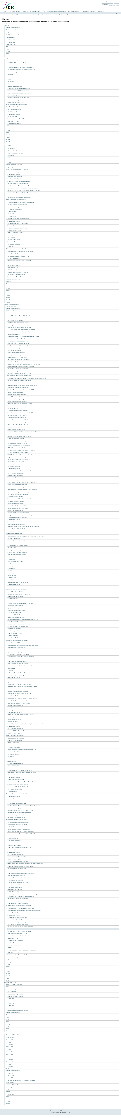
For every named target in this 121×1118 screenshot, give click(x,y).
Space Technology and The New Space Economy (18, 703)
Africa (8, 83)
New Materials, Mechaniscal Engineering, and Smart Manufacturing (22, 188)
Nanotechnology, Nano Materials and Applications (18, 594)
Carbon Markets (11, 586)
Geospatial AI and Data (12, 721)
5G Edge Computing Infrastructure (15, 475)
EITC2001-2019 (11, 39)
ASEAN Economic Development (14, 269)
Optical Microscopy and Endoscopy (15, 682)
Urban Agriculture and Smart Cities (15, 880)
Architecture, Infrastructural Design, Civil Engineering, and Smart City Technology (24, 863)
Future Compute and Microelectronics (16, 352)
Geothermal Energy (11, 575)
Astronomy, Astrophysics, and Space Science (17, 705)
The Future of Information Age (14, 109)
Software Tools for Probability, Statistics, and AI (18, 919)
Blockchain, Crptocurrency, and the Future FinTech (19, 373)
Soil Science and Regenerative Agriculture (17, 745)
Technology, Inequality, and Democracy (16, 276)
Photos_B (8, 1019)
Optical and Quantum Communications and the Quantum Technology (23, 526)
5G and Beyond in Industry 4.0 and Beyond (17, 824)
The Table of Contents (15, 11)
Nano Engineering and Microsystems (15, 596)
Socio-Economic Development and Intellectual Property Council (21, 69)
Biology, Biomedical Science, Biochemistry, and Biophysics (20, 656)
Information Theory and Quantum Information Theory (19, 403)
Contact (116, 1)
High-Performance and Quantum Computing (16, 487)
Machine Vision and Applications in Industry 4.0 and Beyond (21, 831)
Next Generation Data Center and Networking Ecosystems (20, 366)
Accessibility (111, 1)
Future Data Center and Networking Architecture (18, 343)
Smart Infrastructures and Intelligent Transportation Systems (21, 873)
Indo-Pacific (10, 77)
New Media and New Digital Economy (16, 178)
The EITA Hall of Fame (11, 44)
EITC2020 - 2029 (11, 42)
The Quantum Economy (12, 241)
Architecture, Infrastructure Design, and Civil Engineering (20, 866)
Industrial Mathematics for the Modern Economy (17, 784)
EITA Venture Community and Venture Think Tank (18, 88)
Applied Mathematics (12, 791)
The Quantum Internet (12, 408)
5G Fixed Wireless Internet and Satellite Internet (18, 447)
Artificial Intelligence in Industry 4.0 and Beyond (18, 826)
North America (10, 74)
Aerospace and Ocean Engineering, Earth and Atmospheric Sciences (21, 698)
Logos (8, 32)
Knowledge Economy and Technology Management (17, 218)
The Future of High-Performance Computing (17, 494)
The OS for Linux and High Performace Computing (19, 931)
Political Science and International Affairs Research (17, 248)
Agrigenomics (10, 758)
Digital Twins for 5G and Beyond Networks (17, 477)
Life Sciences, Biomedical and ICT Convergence (17, 640)
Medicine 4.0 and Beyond (13, 649)
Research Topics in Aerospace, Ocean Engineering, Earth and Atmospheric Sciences (26, 723)
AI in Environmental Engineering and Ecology (17, 882)
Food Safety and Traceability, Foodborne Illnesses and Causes (21, 772)
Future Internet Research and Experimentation (18, 387)
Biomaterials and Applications (14, 628)
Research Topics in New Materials (15, 591)
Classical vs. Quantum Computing (15, 496)
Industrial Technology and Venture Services (17, 204)
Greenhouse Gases (11, 543)
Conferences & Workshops (89, 11)
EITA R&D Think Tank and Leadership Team (17, 62)
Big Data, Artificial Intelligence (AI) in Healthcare (18, 652)
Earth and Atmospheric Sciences (14, 712)
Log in (116, 13)
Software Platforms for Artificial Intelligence (17, 917)
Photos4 (8, 137)
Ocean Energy (10, 573)
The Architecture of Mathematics (14, 789)
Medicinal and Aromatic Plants (14, 751)
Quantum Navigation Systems (14, 719)
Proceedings (10, 1044)
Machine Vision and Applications (14, 371)
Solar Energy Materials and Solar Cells (16, 610)
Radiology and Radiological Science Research (18, 672)
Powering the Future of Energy (14, 550)
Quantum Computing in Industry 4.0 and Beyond (18, 829)
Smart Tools (10, 843)
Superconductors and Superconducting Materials (18, 624)
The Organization (36, 11)
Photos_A (8, 1017)
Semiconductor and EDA (13, 938)
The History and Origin (11, 29)
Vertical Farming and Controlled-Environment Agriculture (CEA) (21, 749)
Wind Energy (10, 566)
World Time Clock (10, 1037)
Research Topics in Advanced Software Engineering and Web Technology (24, 910)
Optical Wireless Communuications (15, 392)
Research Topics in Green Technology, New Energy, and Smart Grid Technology (25, 536)
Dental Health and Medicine (13, 677)
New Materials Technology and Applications (16, 589)
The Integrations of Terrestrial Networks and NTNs (18, 443)
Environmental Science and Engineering (16, 868)
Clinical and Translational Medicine (15, 659)
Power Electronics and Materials (14, 612)
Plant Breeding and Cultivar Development (16, 768)
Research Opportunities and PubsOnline (15, 945)
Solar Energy (10, 563)
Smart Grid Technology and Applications (16, 554)
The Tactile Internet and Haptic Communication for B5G (20, 412)
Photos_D (8, 1024)
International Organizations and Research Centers (18, 459)
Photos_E (8, 1026)
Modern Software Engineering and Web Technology (19, 197)
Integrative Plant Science (13, 742)
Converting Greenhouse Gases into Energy (17, 540)
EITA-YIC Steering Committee (13, 986)
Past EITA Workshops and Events (13, 34)
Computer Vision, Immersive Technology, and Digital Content (21, 331)
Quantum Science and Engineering (15, 503)
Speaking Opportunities (11, 1087)
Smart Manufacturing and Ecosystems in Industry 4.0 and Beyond (22, 833)
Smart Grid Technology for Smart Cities (16, 875)
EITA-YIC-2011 (9, 1061)
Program (9, 1042)
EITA (44, 11)
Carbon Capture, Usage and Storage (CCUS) (17, 582)
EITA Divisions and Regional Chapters (14, 72)
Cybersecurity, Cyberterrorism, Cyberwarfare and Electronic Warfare (23, 336)
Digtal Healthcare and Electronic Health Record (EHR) (19, 684)
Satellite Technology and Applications (15, 779)
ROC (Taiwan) (10, 947)
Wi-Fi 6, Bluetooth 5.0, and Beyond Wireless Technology (20, 454)
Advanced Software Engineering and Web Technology (41, 14)
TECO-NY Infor (10, 1094)
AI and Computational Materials (14, 601)
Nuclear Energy (11, 568)
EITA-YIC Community (11, 989)
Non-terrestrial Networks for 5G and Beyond (17, 440)
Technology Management (13, 235)
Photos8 (8, 302)
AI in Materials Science (12, 598)
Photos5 (8, 139)
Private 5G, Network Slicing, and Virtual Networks (18, 445)
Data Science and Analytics (13, 334)
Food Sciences (10, 756)
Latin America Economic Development (16, 274)
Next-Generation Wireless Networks (15, 434)
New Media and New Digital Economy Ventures (18, 322)
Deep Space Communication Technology (16, 457)
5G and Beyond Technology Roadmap (16, 429)
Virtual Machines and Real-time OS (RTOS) (17, 933)
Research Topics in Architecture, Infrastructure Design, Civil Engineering (23, 894)
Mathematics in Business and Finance (16, 817)
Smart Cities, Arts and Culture (14, 884)
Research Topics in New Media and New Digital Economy (20, 315)
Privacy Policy (10, 1077)
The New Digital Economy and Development (17, 223)
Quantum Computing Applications (15, 510)
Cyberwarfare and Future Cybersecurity (16, 417)
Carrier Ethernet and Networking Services (16, 415)
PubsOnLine (10, 246)
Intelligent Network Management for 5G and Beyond (19, 436)
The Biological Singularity (13, 688)
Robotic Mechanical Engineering (14, 845)
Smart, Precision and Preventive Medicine (17, 661)
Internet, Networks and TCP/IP (14, 383)
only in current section (114, 5)
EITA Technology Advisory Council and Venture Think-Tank (20, 67)
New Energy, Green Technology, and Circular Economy (20, 185)
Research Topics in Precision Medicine (16, 647)
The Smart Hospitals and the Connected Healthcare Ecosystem (21, 665)
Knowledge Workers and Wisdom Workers (17, 228)
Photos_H (8, 1030)
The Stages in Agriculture (13, 754)
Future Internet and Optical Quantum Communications (19, 327)
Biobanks (9, 679)
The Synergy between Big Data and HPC (16, 501)
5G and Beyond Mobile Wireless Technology (17, 325)
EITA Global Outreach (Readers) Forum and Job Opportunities (21, 950)
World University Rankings (12, 1008)
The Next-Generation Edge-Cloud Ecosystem (17, 341)
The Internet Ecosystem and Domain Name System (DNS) (20, 389)
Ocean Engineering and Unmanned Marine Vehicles (19, 710)
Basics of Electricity (11, 547)
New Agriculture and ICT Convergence (15, 735)
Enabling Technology (12, 318)
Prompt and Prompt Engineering (14, 176)
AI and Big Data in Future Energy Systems (17, 552)
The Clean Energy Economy (13, 239)
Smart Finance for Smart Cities (14, 887)
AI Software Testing (11, 942)
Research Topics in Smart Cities (14, 889)
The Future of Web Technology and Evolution (17, 924)
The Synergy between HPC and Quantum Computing (19, 498)
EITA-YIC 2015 (10, 998)
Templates (8, 281)
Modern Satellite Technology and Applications (17, 399)
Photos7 (8, 299)
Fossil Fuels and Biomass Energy (15, 561)
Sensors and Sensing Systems (14, 733)
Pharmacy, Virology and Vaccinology (15, 675)
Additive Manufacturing (12, 838)
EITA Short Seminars (12, 216)
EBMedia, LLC (10, 155)
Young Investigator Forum (73, 11)
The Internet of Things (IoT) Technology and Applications (20, 345)
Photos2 (8, 53)
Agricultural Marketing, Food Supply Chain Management (20, 770)
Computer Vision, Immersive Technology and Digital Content (21, 482)
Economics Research (12, 801)
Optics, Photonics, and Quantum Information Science (19, 608)
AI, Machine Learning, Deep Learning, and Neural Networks (21, 329)
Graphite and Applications (13, 630)
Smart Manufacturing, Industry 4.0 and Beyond (16, 819)
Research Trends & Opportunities (56, 11)
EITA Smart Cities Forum (13, 213)
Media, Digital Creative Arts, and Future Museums (18, 359)
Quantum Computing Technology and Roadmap (18, 512)
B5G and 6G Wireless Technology (15, 427)
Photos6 (8, 141)
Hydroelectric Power (12, 556)
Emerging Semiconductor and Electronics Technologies (20, 603)
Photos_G (8, 1028)
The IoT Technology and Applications (15, 473)
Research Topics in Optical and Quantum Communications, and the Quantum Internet (27, 378)
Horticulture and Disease (13, 765)
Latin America (10, 81)
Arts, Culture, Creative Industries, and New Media (18, 181)
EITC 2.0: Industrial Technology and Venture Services (18, 954)
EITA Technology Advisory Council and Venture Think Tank (20, 202)
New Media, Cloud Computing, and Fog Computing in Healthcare (22, 686)
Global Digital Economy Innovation (15, 153)
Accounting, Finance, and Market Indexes (16, 803)
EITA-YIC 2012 (10, 1003)
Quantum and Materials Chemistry (15, 605)
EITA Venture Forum (12, 211)
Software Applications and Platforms (15, 929)
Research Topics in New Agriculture (15, 738)
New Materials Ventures (12, 635)
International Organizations (13, 265)
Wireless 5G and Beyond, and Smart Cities (17, 871)
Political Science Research (13, 258)
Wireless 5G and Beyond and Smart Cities (17, 484)
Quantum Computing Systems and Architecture (18, 508)
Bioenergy (9, 570)
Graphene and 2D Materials (13, 614)
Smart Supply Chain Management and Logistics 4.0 (19, 847)
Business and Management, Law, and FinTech (18, 256)
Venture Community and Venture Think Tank (16, 199)
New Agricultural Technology (13, 747)
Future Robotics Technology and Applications (17, 348)
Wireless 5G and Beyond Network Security (17, 480)
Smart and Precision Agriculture (14, 740)
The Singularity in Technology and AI (15, 355)
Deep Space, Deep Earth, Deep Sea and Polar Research (20, 714)
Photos (7, 49)
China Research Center (12, 267)
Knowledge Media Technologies (14, 230)
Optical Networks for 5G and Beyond (15, 461)
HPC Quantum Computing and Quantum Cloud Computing (20, 515)
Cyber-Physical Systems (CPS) (14, 840)
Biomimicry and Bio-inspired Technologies (17, 849)
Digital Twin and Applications (14, 350)
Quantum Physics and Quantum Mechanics (17, 401)
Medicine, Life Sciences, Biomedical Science (17, 183)
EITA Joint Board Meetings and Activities (16, 65)
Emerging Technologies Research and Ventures (17, 169)
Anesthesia (10, 670)
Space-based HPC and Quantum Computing (17, 517)
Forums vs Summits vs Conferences (15, 232)
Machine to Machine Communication (15, 836)
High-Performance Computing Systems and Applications (20, 492)
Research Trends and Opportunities (14, 164)
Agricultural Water (11, 761)
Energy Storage (11, 559)
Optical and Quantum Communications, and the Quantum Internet (22, 385)
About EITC (25, 11)
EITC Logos (8, 46)
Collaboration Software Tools (14, 123)
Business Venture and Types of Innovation (17, 207)
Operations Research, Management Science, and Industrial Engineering (23, 805)
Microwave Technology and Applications (16, 394)
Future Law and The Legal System (15, 808)
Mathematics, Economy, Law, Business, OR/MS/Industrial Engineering (23, 190)
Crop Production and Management (15, 763)
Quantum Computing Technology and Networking (18, 505)
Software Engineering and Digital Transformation (18, 935)
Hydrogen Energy (11, 577)
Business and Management (13, 798)
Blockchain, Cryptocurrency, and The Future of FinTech (20, 810)
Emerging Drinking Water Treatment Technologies (18, 626)
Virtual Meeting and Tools (13, 121)
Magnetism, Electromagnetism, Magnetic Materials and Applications (22, 619)
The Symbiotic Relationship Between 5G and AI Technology (21, 450)
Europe (9, 79)
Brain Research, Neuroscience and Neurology (17, 663)
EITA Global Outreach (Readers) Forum (15, 102)
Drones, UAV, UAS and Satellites (14, 717)
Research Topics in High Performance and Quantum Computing (22, 396)
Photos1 (8, 51)
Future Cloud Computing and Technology (16, 338)
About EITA (8, 145)
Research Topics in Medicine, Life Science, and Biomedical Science (22, 645)
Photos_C (8, 1021)
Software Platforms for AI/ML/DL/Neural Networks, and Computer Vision (23, 364)
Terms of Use (10, 1075)
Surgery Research (11, 668)
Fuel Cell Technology (12, 579)
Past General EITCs (10, 37)
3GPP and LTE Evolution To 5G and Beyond (17, 424)
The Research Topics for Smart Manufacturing (17, 822)
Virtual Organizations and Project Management (18, 93)
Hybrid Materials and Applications (15, 621)
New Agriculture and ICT (13, 195)
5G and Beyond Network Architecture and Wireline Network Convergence (24, 431)
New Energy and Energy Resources (14, 533)
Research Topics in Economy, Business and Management (20, 251)
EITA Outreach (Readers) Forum (14, 209)
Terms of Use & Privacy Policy (13, 27)
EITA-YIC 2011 (10, 1005)
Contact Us (101, 11)
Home (4, 11)
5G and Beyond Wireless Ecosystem (15, 438)
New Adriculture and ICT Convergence (16, 642)
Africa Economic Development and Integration (17, 272)
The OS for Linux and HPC (13, 531)
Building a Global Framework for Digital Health (18, 654)
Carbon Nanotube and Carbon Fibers (15, 617)
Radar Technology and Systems (14, 633)
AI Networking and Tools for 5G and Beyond (17, 452)
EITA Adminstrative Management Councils (15, 60)
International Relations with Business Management (19, 260)
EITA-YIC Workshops (11, 991)
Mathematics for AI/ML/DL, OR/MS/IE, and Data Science (20, 786)
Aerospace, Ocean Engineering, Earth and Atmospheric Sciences (22, 192)
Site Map (105, 1)
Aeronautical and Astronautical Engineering (17, 707)
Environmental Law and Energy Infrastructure (17, 545)
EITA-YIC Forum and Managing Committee (16, 100)
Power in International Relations (14, 263)
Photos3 (8, 56)
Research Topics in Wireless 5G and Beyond (17, 464)
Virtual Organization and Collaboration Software (18, 90)
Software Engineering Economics (15, 940)
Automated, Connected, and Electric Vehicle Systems (19, 877)
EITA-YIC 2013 (10, 1001)
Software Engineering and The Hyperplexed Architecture (20, 926)
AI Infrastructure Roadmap (13, 114)
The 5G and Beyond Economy (14, 244)
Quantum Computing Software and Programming (18, 912)
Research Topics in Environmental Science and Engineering (21, 896)
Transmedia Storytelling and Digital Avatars (17, 357)
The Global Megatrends (12, 116)
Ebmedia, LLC (9, 125)
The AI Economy (11, 237)
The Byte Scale (10, 962)
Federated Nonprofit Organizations (15, 86)
